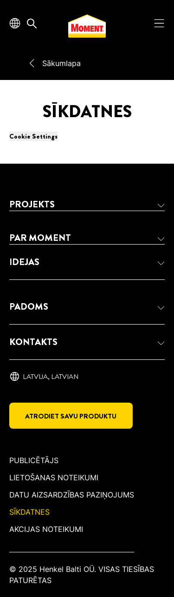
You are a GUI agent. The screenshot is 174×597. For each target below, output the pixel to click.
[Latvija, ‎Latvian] (43, 376)
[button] (87, 204)
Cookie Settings (33, 136)
